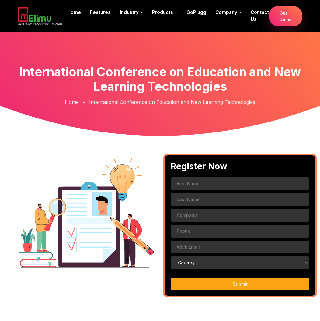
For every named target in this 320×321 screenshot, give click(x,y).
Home (74, 12)
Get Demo (286, 16)
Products (162, 12)
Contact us (260, 15)
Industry (129, 12)
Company (226, 12)
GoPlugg (196, 12)
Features (100, 12)
